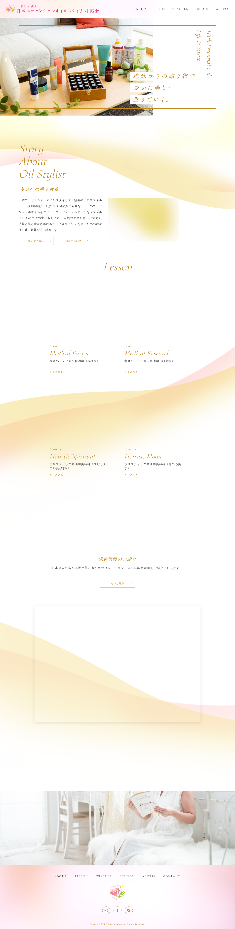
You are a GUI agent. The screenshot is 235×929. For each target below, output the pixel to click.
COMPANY (171, 876)
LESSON (159, 9)
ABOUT (140, 9)
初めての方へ (36, 241)
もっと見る (117, 583)
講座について (73, 241)
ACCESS (222, 9)
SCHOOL (202, 9)
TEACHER (180, 9)
